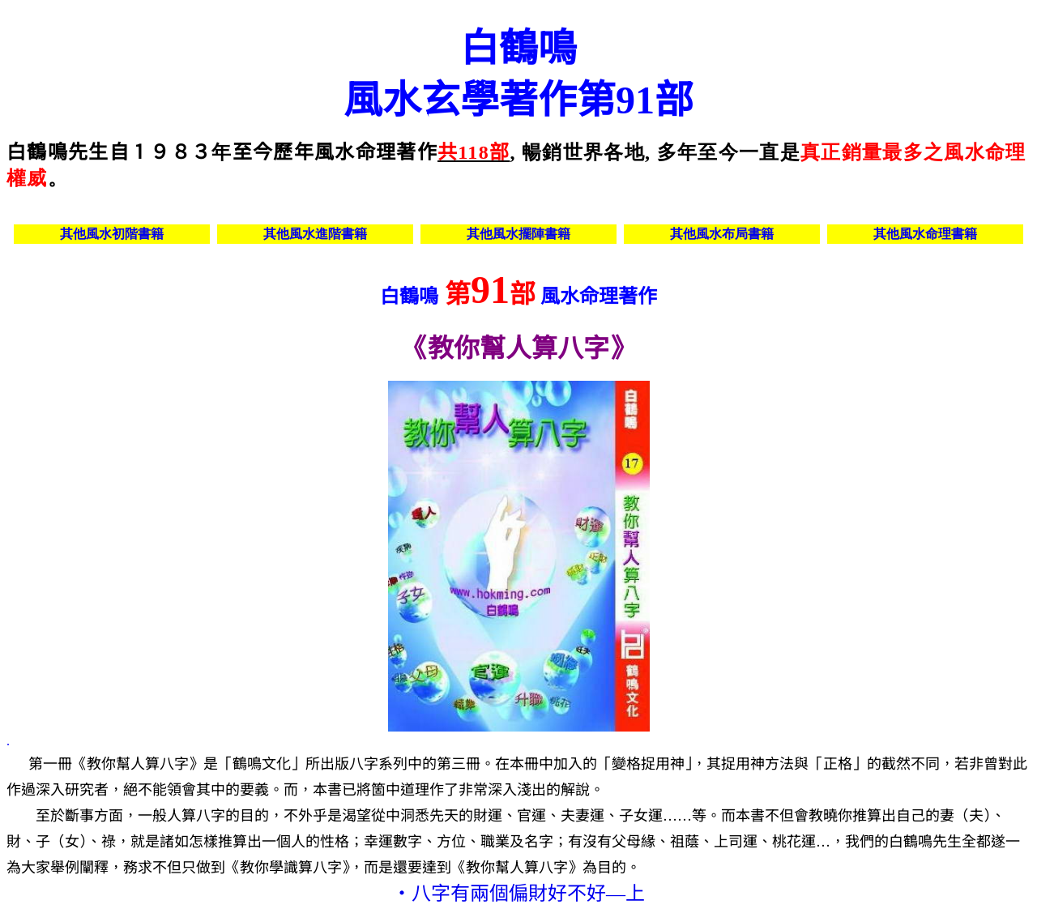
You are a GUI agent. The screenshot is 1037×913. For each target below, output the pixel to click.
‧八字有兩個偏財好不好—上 (518, 893)
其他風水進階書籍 (315, 234)
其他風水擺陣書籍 (518, 234)
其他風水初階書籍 (112, 234)
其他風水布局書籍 (722, 234)
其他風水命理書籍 (925, 234)
